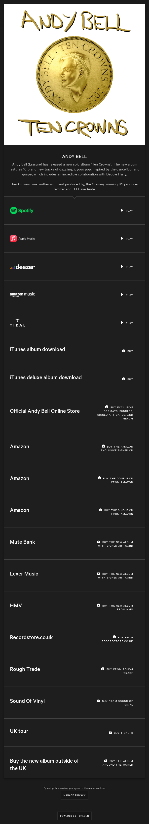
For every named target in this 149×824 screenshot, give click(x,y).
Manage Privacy (75, 795)
